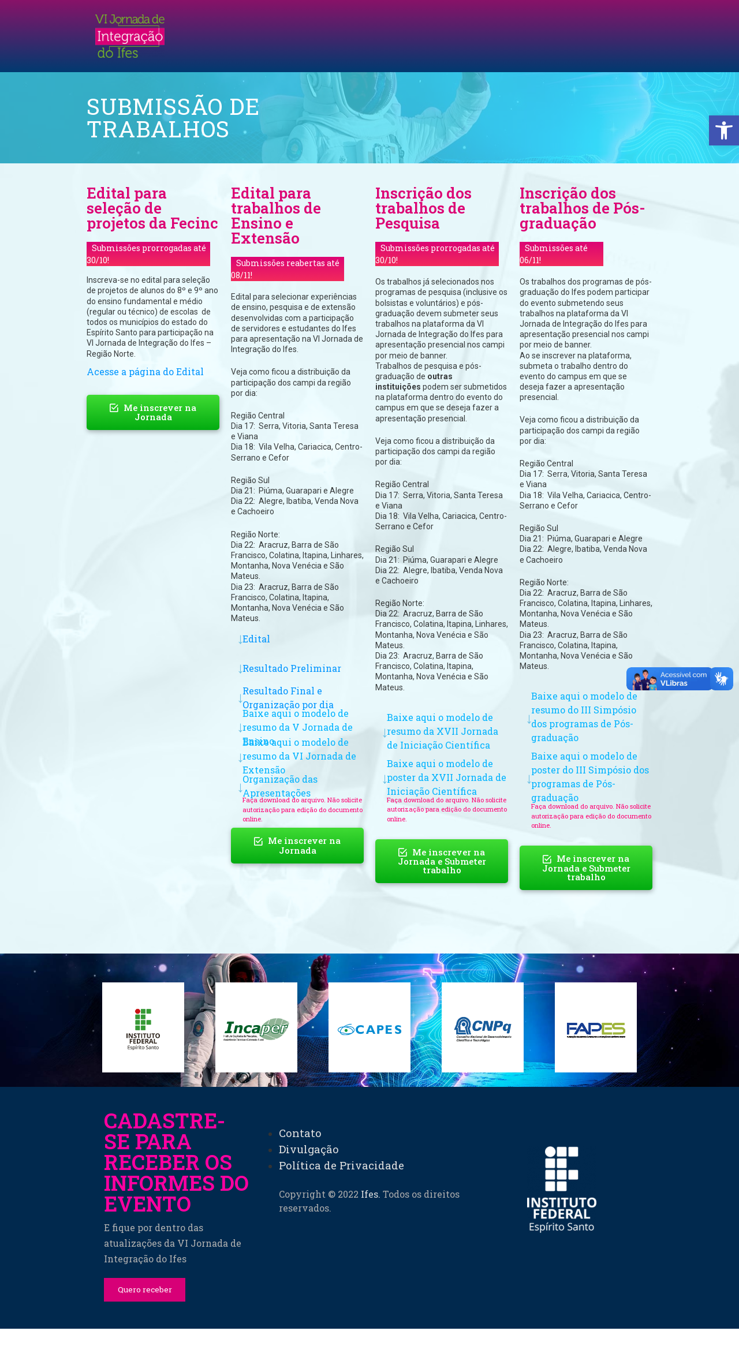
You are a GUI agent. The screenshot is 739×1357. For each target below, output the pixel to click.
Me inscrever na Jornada (153, 412)
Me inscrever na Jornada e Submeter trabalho (442, 861)
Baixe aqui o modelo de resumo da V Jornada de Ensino (297, 727)
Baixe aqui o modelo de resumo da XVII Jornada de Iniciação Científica (442, 731)
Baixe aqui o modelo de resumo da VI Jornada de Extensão (299, 756)
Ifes (369, 1332)
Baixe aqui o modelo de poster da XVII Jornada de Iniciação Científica (446, 777)
